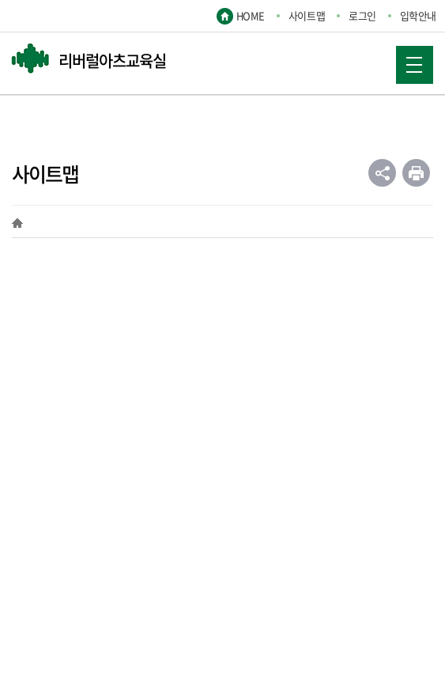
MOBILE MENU (408, 59)
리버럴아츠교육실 (112, 60)
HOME (250, 15)
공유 (382, 173)
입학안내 (418, 15)
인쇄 (416, 173)
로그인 (362, 15)
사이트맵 (306, 15)
